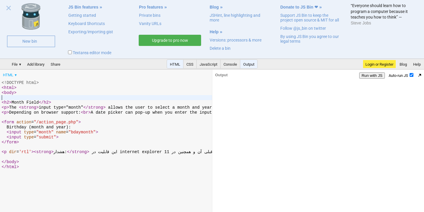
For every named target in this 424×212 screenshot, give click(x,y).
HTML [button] (175, 64)
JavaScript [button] (208, 64)
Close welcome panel (8, 9)
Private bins (149, 15)
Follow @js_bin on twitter (303, 28)
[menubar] (47, 73)
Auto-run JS (401, 75)
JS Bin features (83, 7)
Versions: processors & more (235, 40)
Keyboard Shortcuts (86, 23)
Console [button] (230, 64)
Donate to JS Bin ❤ (299, 7)
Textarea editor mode (89, 52)
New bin (29, 41)
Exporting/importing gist (90, 31)
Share (55, 64)
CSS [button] (189, 64)
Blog (214, 7)
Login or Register (379, 64)
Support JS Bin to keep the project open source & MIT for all (309, 17)
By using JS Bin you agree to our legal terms (309, 39)
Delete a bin (220, 48)
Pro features (151, 7)
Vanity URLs (150, 23)
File (15, 64)
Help (214, 31)
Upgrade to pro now (170, 40)
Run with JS (372, 75)
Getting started (82, 15)
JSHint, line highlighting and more (235, 17)
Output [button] (248, 64)
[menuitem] (10, 75)
